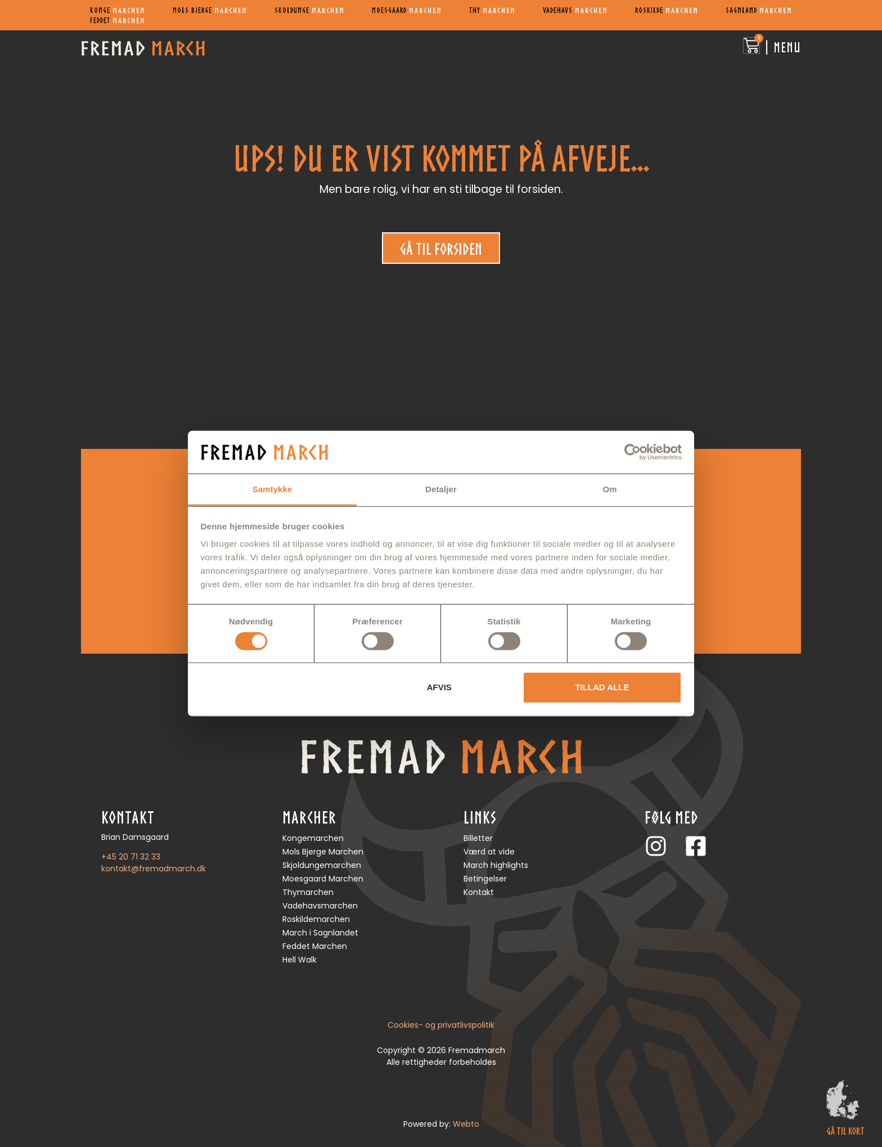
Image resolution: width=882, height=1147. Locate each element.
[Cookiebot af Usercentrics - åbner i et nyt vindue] (632, 452)
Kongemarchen (313, 838)
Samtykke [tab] (272, 489)
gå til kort (845, 1131)
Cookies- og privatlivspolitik (441, 1025)
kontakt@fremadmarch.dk (153, 868)
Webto (466, 1124)
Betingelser (485, 878)
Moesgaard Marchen (322, 878)
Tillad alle (602, 687)
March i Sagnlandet (320, 932)
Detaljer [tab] (441, 489)
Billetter (478, 838)
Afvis (439, 687)
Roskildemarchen (316, 919)
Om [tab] (609, 489)
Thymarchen (308, 892)
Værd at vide (489, 851)
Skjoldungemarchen (321, 865)
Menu (787, 47)
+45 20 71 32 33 (130, 856)
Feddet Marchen (314, 946)
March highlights (496, 865)
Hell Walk (299, 959)
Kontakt (479, 892)
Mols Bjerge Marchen (322, 851)
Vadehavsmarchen (320, 905)
